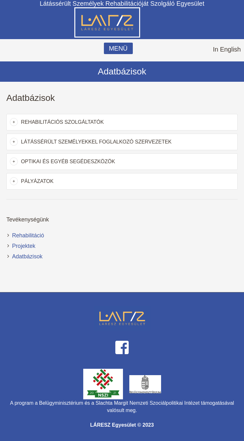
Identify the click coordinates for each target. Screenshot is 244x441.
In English (227, 49)
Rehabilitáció (28, 235)
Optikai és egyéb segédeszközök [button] (68, 161)
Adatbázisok (27, 256)
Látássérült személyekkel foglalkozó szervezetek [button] (96, 141)
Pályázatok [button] (37, 181)
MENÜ (118, 48)
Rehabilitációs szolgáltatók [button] (62, 122)
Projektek (23, 246)
